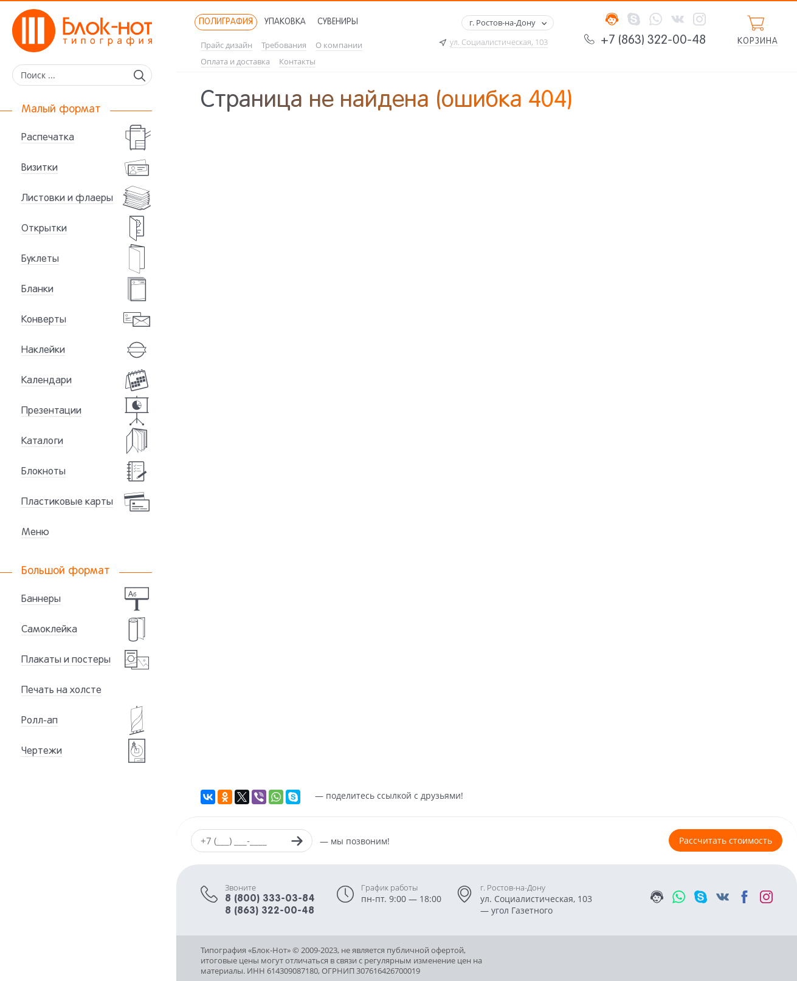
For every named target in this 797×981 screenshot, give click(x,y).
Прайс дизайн (226, 45)
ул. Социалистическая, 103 (499, 42)
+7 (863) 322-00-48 (653, 41)
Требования (283, 45)
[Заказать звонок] (296, 842)
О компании (339, 45)
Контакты (297, 61)
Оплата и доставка (235, 61)
